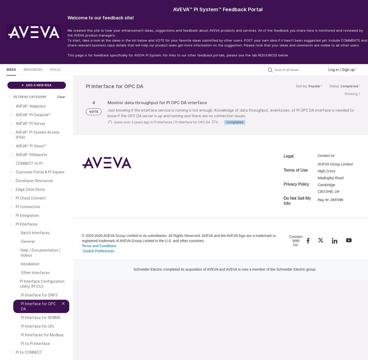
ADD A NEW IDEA (36, 85)
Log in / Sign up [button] (342, 69)
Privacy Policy (296, 184)
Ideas (11, 69)
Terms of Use (296, 170)
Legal (289, 156)
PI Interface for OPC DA (192, 122)
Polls (55, 69)
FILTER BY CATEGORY (27, 97)
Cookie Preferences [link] (98, 251)
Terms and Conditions (99, 246)
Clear (61, 97)
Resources (33, 69)
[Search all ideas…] (298, 70)
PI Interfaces (163, 122)
